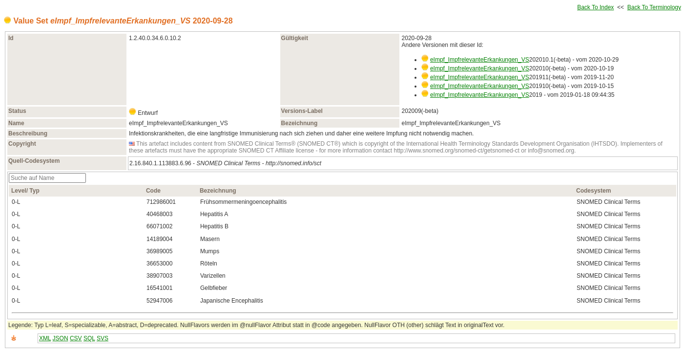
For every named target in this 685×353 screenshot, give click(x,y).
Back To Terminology (654, 7)
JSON (60, 338)
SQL (89, 338)
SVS (102, 338)
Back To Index (595, 7)
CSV (76, 338)
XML (45, 338)
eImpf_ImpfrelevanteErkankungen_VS (479, 59)
